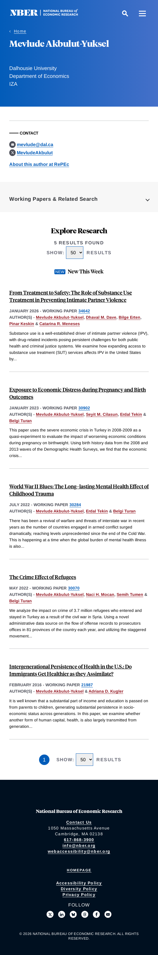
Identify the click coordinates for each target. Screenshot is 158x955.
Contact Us (79, 822)
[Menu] (142, 13)
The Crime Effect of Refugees (42, 576)
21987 (87, 684)
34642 (84, 311)
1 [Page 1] (44, 760)
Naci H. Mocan (100, 594)
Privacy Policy (79, 894)
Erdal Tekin (131, 414)
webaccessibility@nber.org (79, 851)
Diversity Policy (79, 888)
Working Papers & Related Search (53, 199)
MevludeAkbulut (35, 152)
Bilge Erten (129, 317)
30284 (75, 504)
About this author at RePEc (39, 164)
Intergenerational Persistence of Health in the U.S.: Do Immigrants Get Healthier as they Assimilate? (70, 670)
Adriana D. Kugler (106, 691)
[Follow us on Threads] (84, 914)
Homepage (79, 870)
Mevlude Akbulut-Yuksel (60, 317)
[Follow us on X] (50, 914)
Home (20, 31)
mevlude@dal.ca (35, 144)
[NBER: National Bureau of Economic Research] (48, 14)
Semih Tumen (130, 594)
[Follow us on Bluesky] (73, 914)
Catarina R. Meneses (59, 323)
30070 (74, 588)
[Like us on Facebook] (96, 914)
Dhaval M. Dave (101, 317)
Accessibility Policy (79, 883)
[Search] (125, 13)
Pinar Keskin (21, 323)
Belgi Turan (20, 420)
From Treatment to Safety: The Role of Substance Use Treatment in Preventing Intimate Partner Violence (70, 296)
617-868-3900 (79, 839)
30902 (84, 408)
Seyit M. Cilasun (102, 414)
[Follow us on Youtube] (107, 914)
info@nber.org (79, 845)
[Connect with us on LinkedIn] (61, 914)
